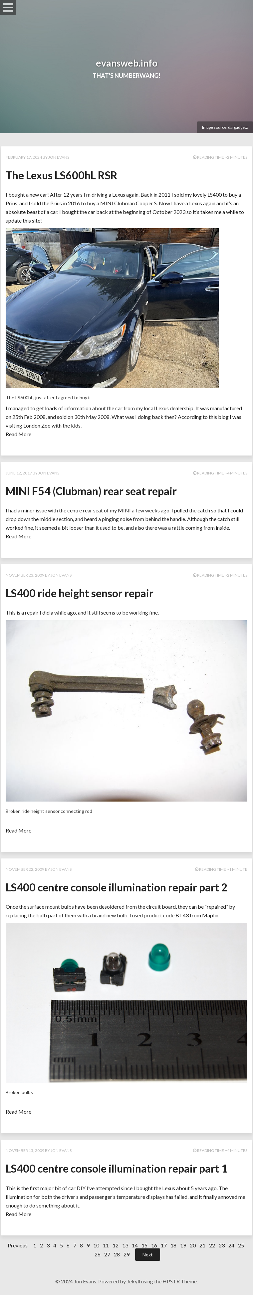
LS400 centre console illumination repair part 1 (117, 1168)
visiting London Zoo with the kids (43, 425)
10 (96, 1245)
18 (173, 1245)
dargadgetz (238, 127)
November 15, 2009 (25, 1150)
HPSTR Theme (179, 1281)
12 (116, 1245)
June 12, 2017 (19, 472)
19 (183, 1245)
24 (231, 1245)
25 (241, 1245)
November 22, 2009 (25, 869)
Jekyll (133, 1281)
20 (193, 1245)
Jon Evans (58, 157)
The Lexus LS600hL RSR (62, 175)
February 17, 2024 (24, 157)
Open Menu (8, 7)
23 (222, 1245)
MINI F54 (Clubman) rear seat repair (91, 490)
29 (126, 1254)
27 (107, 1254)
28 (117, 1254)
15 (144, 1245)
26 (98, 1254)
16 (154, 1245)
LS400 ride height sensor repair (79, 593)
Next (147, 1254)
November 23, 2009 (25, 575)
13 (125, 1245)
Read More (18, 434)
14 (135, 1245)
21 (202, 1245)
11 (106, 1245)
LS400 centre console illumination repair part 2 (117, 887)
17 (164, 1245)
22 (212, 1245)
